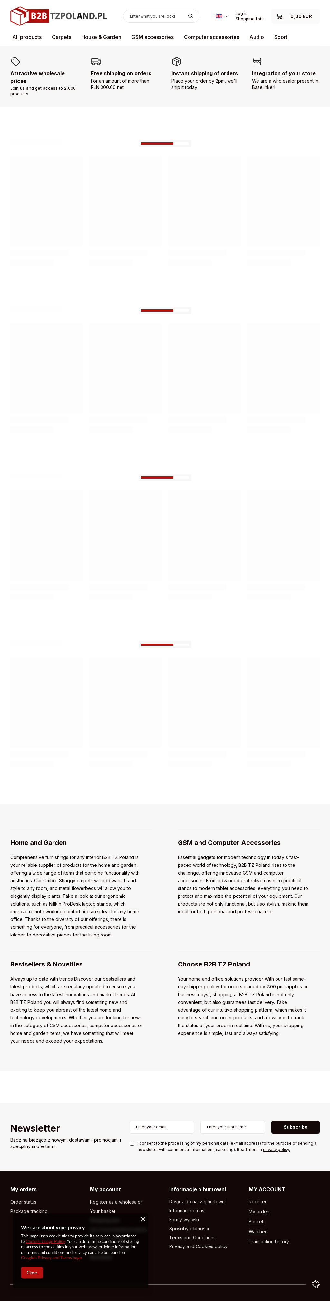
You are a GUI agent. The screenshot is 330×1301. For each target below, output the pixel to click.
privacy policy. (276, 1149)
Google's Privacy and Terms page (51, 1257)
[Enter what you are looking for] (161, 16)
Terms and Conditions (192, 1237)
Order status (23, 1202)
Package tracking (29, 1211)
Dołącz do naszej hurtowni (197, 1201)
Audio (256, 37)
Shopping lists (250, 18)
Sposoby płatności (189, 1228)
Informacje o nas (186, 1210)
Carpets (61, 37)
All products (27, 37)
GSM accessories (152, 37)
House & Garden (101, 37)
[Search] (190, 16)
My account (105, 1189)
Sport (280, 37)
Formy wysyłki (184, 1219)
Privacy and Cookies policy (198, 1246)
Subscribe (295, 1127)
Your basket (102, 1211)
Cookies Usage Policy (45, 1241)
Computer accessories (211, 37)
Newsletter (35, 1129)
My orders (23, 1189)
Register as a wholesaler (116, 1202)
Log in (242, 13)
